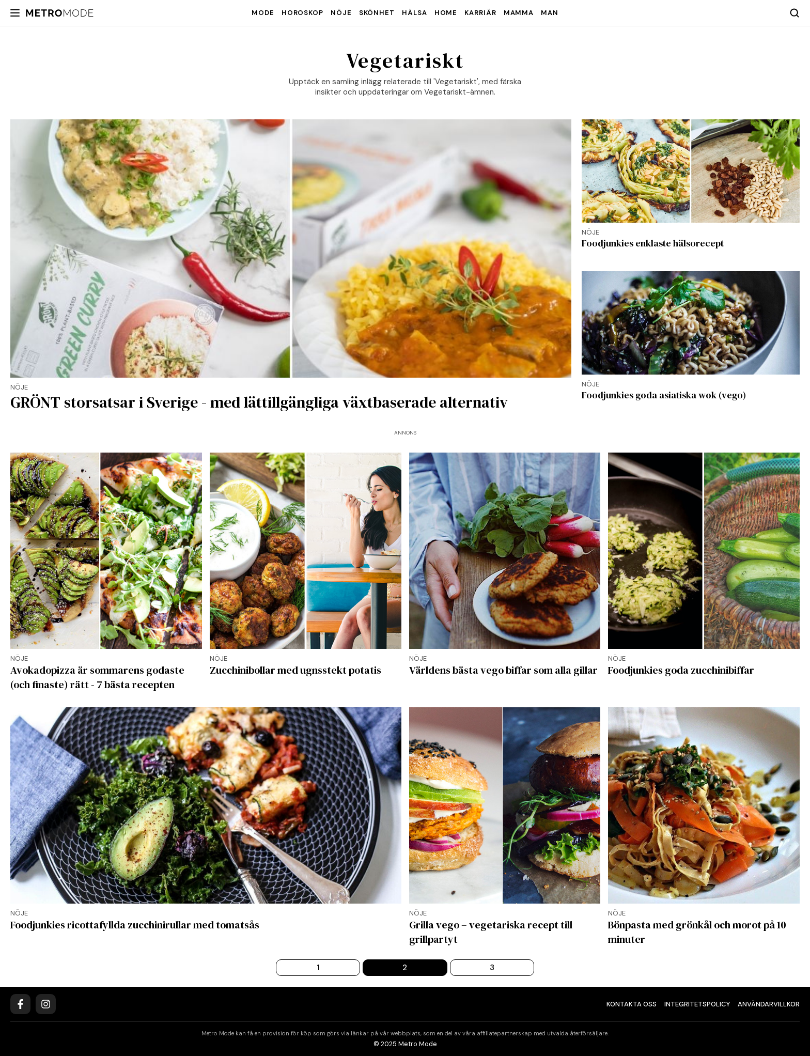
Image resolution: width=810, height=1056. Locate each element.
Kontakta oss (631, 1004)
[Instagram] (46, 1004)
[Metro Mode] (60, 13)
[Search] (794, 13)
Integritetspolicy (697, 1004)
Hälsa (414, 12)
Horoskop (302, 12)
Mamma (519, 12)
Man (549, 12)
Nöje (341, 12)
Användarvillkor (769, 1004)
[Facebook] (20, 1004)
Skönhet (377, 12)
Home (446, 12)
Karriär (480, 12)
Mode (263, 12)
